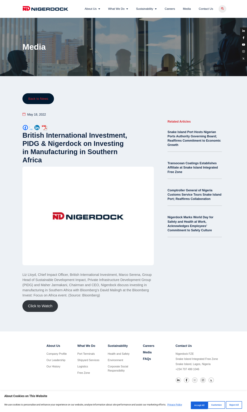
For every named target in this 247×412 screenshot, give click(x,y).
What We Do (118, 8)
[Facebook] (25, 127)
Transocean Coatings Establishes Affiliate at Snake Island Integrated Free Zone (193, 167)
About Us (92, 8)
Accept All (232, 405)
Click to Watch (40, 305)
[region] (123, 402)
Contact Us (206, 8)
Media (187, 8)
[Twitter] (31, 127)
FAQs (147, 358)
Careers (170, 8)
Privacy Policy (12, 407)
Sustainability (146, 8)
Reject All (210, 405)
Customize (188, 405)
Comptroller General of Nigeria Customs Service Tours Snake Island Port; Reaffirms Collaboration (194, 194)
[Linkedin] (37, 127)
